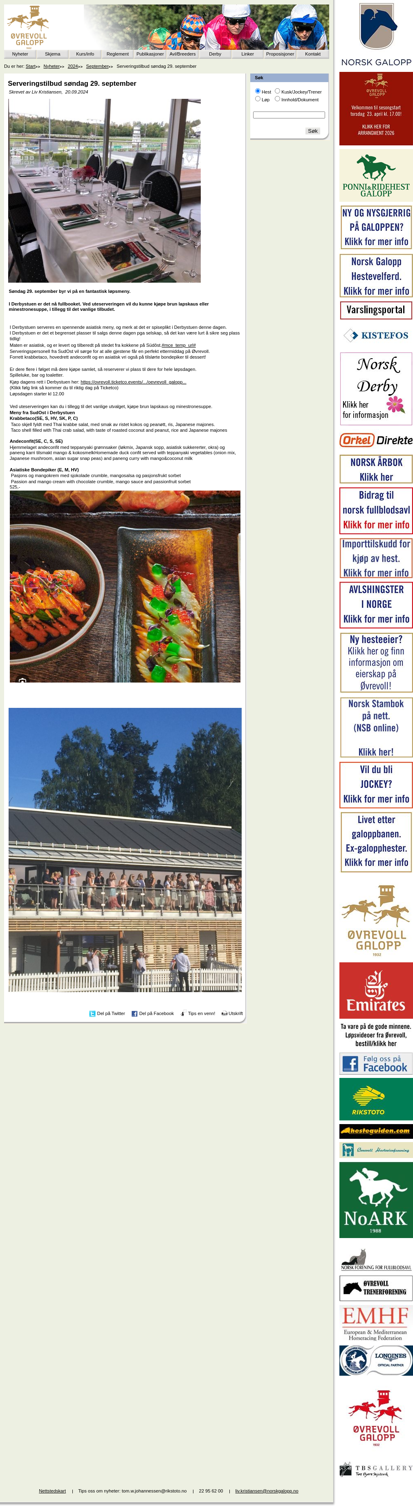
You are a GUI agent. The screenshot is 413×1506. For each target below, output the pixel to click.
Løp (265, 99)
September (97, 66)
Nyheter (20, 53)
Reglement (118, 53)
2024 (73, 66)
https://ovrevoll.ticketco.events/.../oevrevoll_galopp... (133, 381)
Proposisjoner (280, 53)
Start (31, 66)
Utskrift (236, 1013)
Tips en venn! (201, 1013)
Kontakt (313, 53)
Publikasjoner (150, 53)
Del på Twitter (111, 1013)
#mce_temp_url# (179, 345)
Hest (266, 91)
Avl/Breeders (183, 53)
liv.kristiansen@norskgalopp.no (267, 1490)
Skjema (52, 53)
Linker (248, 53)
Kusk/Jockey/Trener (301, 91)
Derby (215, 53)
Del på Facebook (156, 1013)
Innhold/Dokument (300, 99)
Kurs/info (85, 53)
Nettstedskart (52, 1490)
